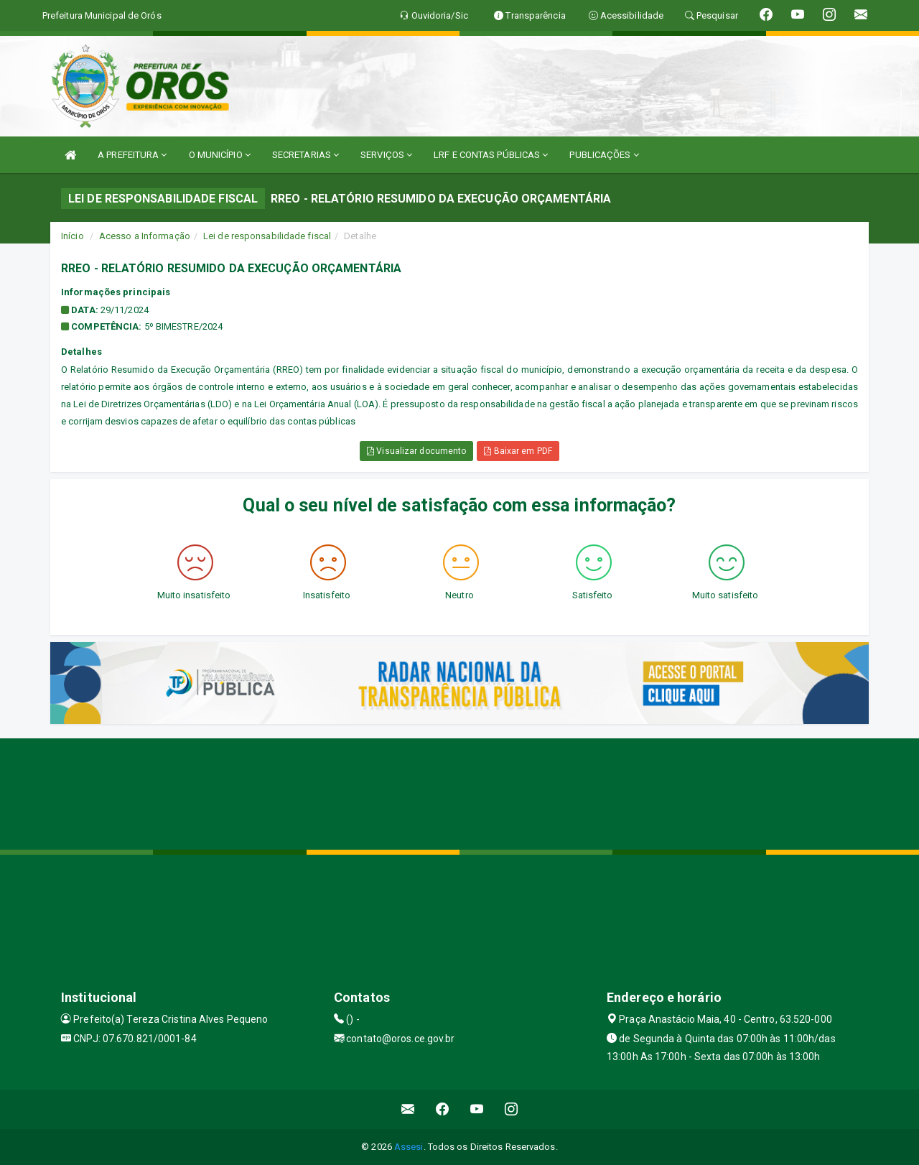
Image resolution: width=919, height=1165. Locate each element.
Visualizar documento (416, 451)
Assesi (409, 1146)
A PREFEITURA (132, 154)
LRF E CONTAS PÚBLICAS (491, 154)
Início (72, 236)
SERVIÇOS (386, 154)
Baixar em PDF (518, 451)
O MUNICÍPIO (220, 154)
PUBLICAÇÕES (603, 154)
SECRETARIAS (305, 154)
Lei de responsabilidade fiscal (267, 236)
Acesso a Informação (144, 236)
